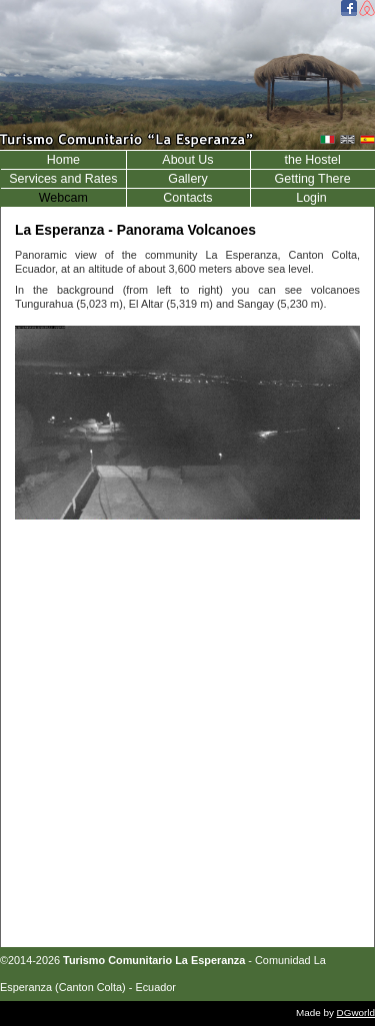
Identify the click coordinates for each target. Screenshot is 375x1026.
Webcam (63, 198)
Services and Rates (63, 179)
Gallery (188, 179)
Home (63, 160)
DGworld (356, 1012)
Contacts (187, 198)
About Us (187, 160)
